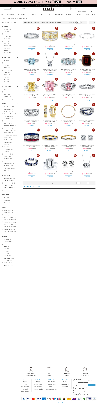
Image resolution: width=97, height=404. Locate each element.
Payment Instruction (25, 391)
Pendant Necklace (10, 130)
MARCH (8, 244)
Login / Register (82, 11)
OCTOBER (8, 260)
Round (7, 38)
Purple (7, 67)
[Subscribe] (91, 385)
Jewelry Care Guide (25, 386)
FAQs (25, 382)
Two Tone (8, 96)
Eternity (8, 137)
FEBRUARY (8, 241)
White (7, 60)
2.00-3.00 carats (10, 185)
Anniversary (9, 154)
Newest (59, 22)
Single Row (8, 144)
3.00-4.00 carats (10, 187)
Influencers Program (38, 386)
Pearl (7, 77)
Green (7, 74)
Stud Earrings (9, 118)
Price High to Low (52, 22)
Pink (6, 65)
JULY (7, 253)
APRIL (7, 246)
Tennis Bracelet (9, 106)
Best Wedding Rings (65, 382)
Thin (7, 197)
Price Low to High (44, 22)
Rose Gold (8, 92)
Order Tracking (25, 387)
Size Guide (25, 384)
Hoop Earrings (9, 121)
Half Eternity (9, 139)
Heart (7, 43)
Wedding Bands (65, 386)
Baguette (8, 52)
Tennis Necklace (9, 128)
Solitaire (7, 151)
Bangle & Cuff (9, 111)
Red (7, 79)
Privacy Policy (51, 387)
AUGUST (8, 255)
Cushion (8, 45)
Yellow (7, 72)
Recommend (30, 22)
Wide (7, 202)
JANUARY (8, 239)
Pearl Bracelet (8, 116)
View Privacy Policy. (83, 382)
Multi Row (8, 142)
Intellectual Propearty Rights (51, 389)
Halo (7, 147)
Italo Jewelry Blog (38, 387)
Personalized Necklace (11, 135)
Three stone (9, 149)
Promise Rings (9, 163)
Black (7, 81)
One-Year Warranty (51, 382)
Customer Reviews (38, 384)
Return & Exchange (51, 381)
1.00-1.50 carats (10, 180)
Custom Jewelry (25, 389)
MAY (7, 248)
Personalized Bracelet (10, 113)
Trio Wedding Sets (9, 168)
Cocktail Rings (9, 165)
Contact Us (23, 8)
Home (4, 18)
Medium (8, 200)
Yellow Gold (9, 99)
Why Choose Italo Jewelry (38, 382)
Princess (8, 36)
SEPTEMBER (9, 258)
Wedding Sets (65, 387)
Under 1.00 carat (10, 178)
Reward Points (51, 386)
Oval (7, 31)
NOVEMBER (8, 262)
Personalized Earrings (10, 125)
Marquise (8, 50)
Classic (7, 161)
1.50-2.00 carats (10, 183)
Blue (7, 63)
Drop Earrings (9, 123)
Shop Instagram (65, 381)
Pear (7, 34)
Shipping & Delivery (51, 384)
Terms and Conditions (38, 389)
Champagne (8, 70)
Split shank (8, 158)
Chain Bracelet (9, 109)
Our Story (38, 381)
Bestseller (36, 22)
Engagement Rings (65, 384)
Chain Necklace (9, 132)
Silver (7, 94)
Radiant (7, 41)
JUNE (7, 251)
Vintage (8, 156)
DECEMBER (8, 265)
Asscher (7, 48)
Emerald (8, 29)
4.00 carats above (10, 190)
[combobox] (81, 8)
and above (10, 231)
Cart (90, 11)
